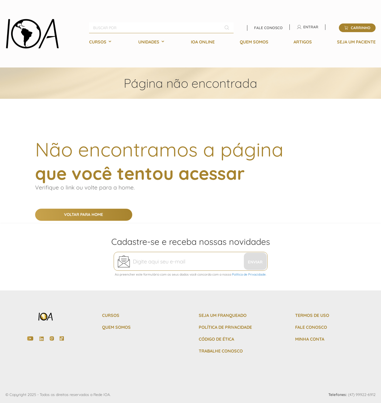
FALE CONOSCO (311, 327)
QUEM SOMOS (116, 327)
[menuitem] (101, 42)
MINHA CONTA (309, 339)
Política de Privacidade (249, 274)
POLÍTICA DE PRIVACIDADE (225, 327)
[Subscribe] (255, 261)
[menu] (232, 42)
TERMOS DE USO (312, 315)
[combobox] (161, 27)
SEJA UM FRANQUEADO (223, 315)
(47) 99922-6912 (362, 394)
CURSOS (110, 315)
